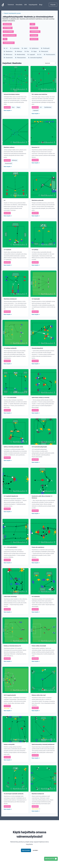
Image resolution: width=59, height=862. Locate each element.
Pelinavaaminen (20, 57)
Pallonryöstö (43, 51)
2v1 (6, 48)
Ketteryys (18, 51)
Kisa (27, 51)
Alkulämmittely (20, 54)
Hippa (34, 51)
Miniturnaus (8, 54)
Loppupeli (31, 54)
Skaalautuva (8, 51)
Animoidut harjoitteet (35, 57)
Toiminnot (11, 4)
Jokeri (24, 48)
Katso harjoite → (8, 110)
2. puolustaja (14, 48)
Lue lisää (35, 850)
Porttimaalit (45, 48)
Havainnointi (8, 57)
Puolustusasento (49, 54)
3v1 (39, 54)
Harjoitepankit (33, 4)
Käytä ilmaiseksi (26, 850)
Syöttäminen (34, 48)
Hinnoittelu (19, 4)
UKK (25, 4)
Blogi (40, 4)
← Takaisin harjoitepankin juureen (11, 13)
